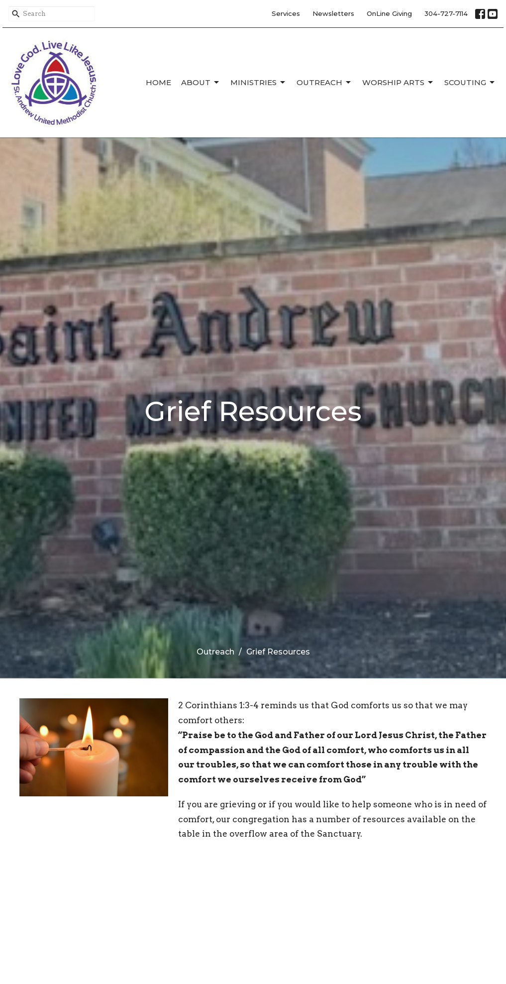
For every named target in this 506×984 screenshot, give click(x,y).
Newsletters (333, 13)
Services (286, 13)
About (200, 83)
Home (158, 82)
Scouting (470, 83)
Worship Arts (398, 83)
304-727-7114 (446, 13)
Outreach (324, 83)
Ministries (258, 83)
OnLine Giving (389, 13)
